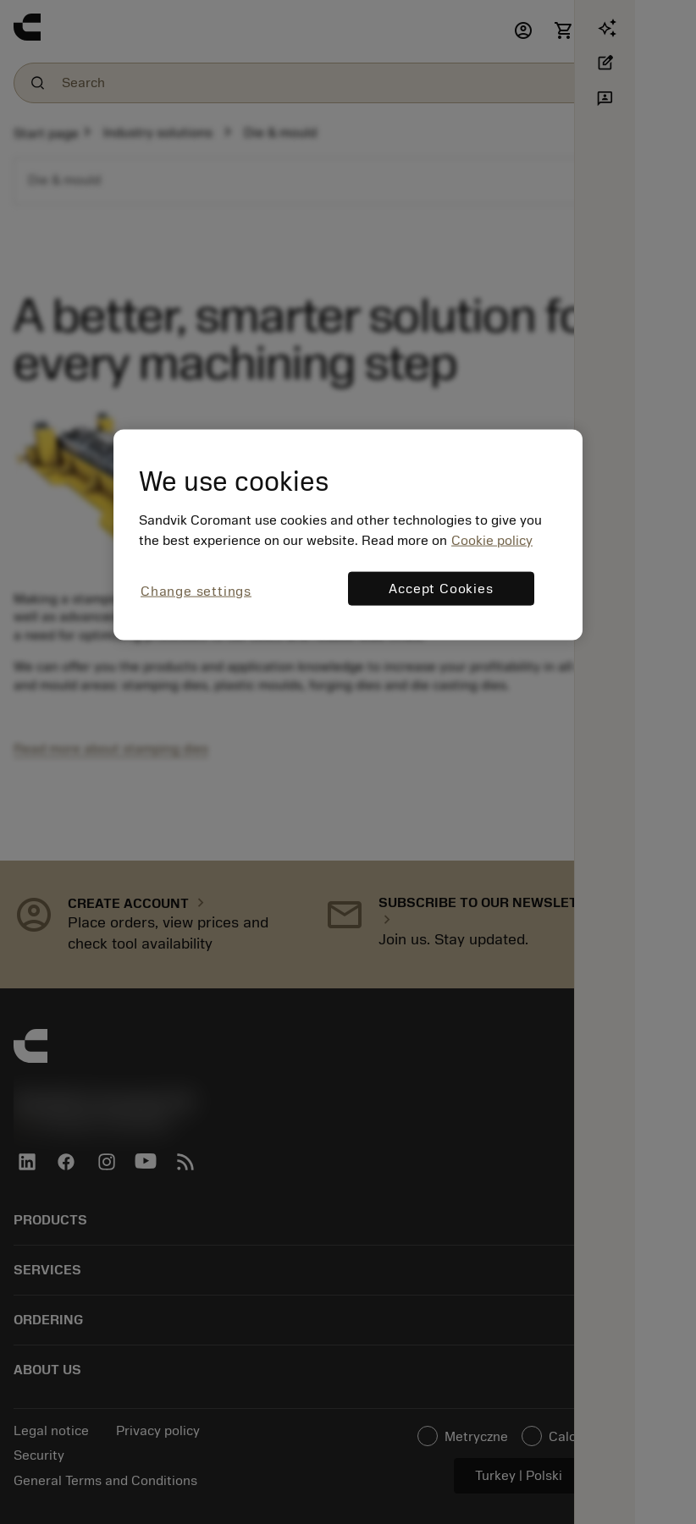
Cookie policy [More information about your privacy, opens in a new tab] (492, 540)
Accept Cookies (441, 588)
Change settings (196, 591)
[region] (348, 535)
